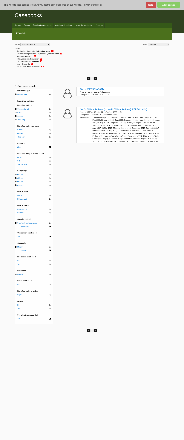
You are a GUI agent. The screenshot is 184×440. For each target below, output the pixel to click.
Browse (18, 25)
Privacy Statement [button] (92, 5)
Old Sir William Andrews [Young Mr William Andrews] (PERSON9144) (113, 109)
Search (27, 25)
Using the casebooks (84, 25)
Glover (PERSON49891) (92, 89)
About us (99, 25)
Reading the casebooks (42, 25)
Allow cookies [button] (168, 5)
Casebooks (28, 15)
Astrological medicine (63, 25)
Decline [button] (151, 5)
